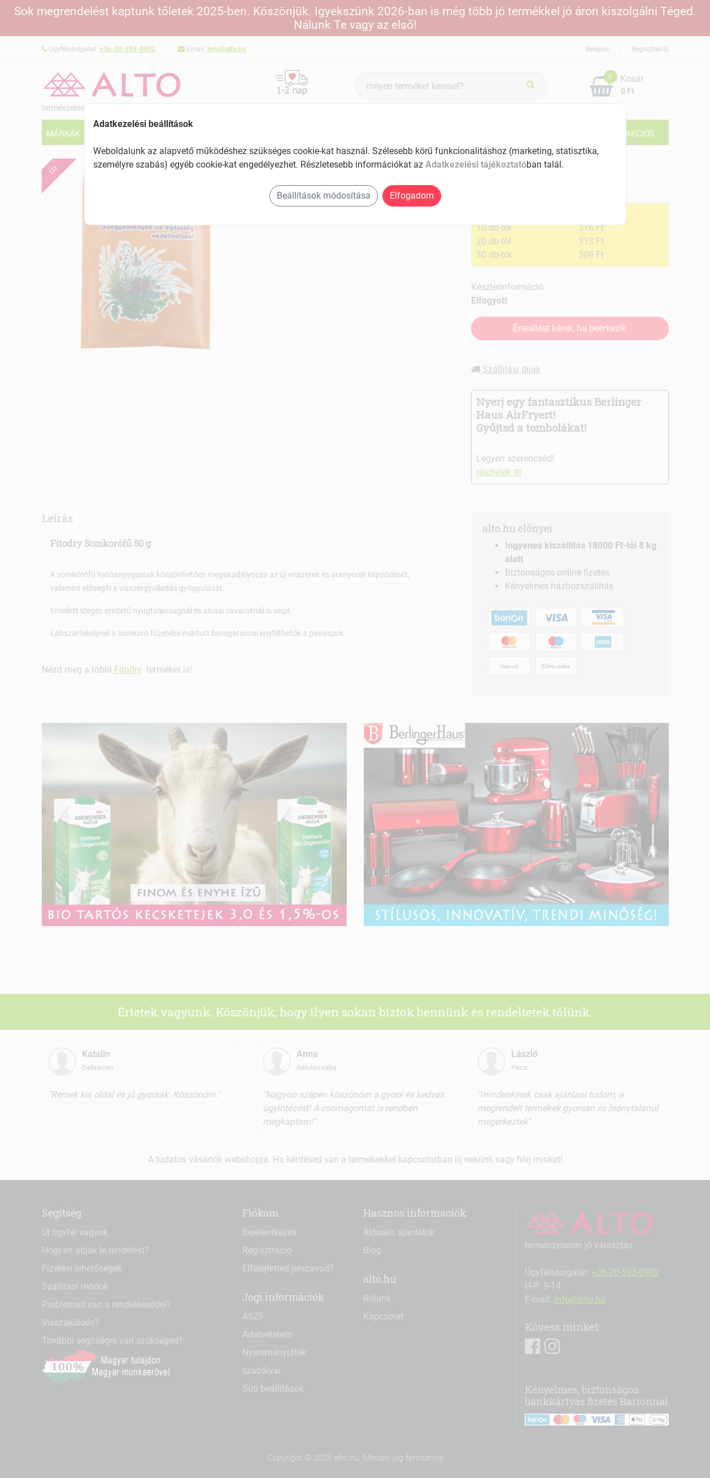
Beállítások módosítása (324, 195)
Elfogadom (412, 195)
